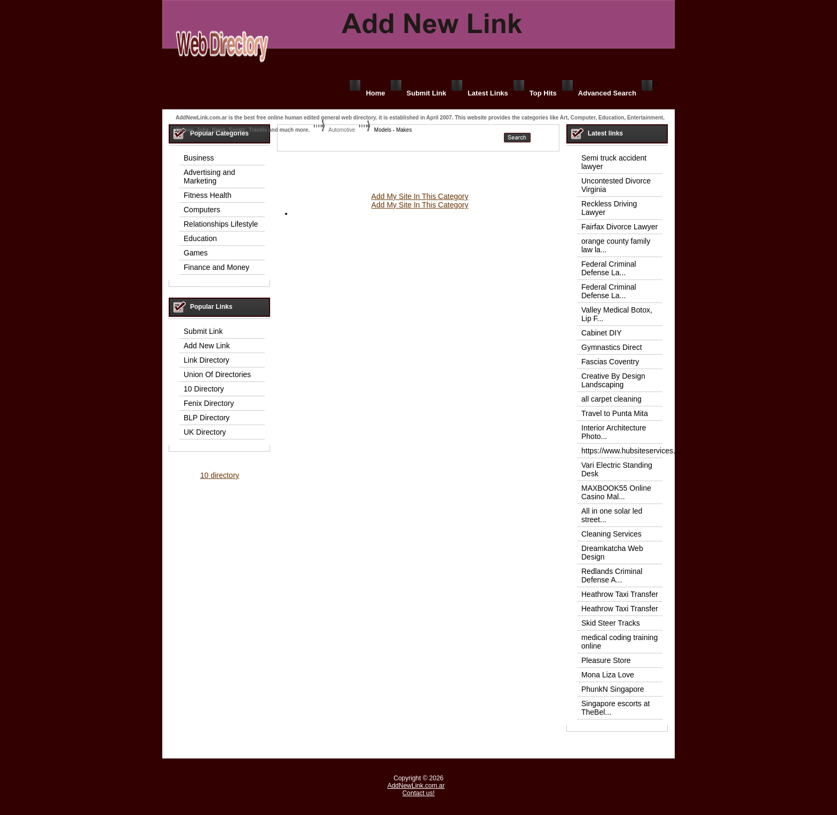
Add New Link (207, 345)
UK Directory (205, 432)
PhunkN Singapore (612, 689)
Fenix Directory (209, 403)
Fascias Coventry (610, 361)
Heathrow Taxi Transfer (619, 594)
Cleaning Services (611, 534)
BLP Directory (207, 417)
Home (375, 93)
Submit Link (426, 93)
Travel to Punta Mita (614, 413)
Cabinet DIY (601, 333)
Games (196, 253)
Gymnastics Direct (611, 347)
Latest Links (488, 93)
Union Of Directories (217, 374)
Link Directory (207, 360)
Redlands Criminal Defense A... (611, 575)
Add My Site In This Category (420, 196)
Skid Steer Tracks (610, 623)
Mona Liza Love (607, 674)
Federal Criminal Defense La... (608, 268)
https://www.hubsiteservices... (630, 450)
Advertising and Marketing (209, 176)
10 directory (219, 475)
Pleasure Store (606, 660)
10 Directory (204, 389)
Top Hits (543, 93)
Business (199, 158)
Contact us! (418, 793)
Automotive (341, 130)
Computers (202, 209)
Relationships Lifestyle (221, 224)
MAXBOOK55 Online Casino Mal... (616, 492)
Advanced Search (607, 93)
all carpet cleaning (611, 399)
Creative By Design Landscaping (613, 380)
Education (200, 238)
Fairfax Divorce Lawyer (619, 226)
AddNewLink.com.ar (416, 785)
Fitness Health (207, 195)
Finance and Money (216, 267)
